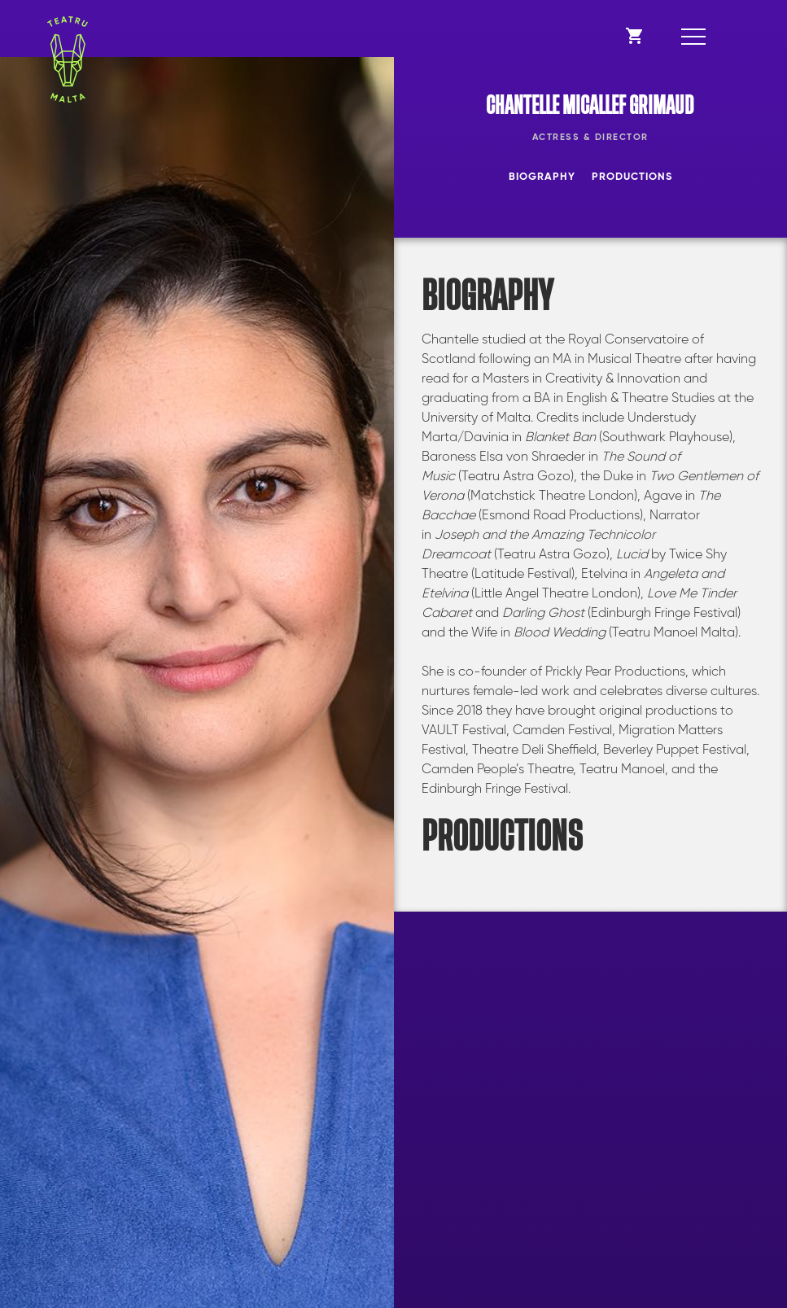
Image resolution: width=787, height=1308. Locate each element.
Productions (632, 177)
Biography (542, 177)
